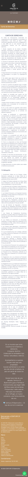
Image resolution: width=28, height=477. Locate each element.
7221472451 (15, 13)
